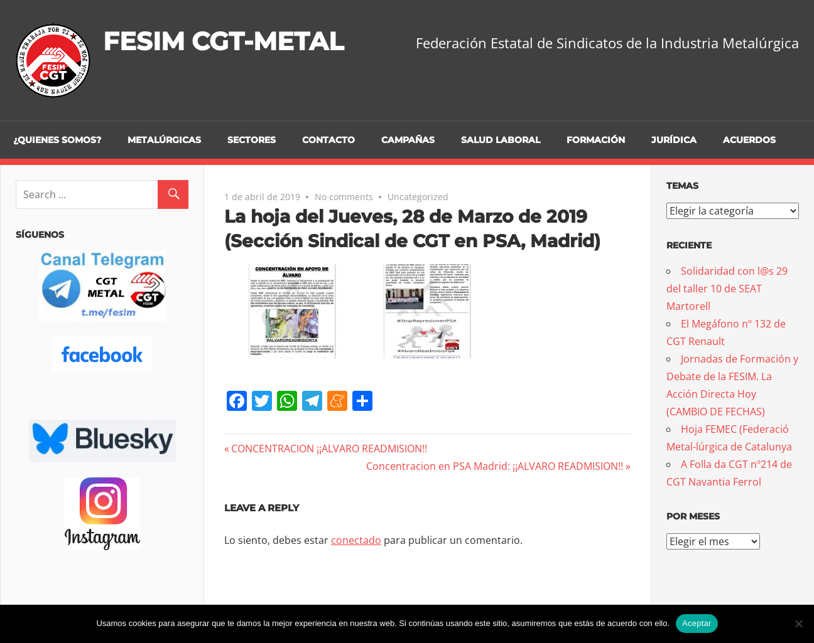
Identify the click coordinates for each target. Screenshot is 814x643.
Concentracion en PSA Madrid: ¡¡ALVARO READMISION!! (494, 466)
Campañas (408, 140)
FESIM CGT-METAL (223, 41)
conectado (356, 540)
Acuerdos (749, 140)
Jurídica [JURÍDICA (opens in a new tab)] (674, 140)
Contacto (328, 140)
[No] (798, 623)
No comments (344, 197)
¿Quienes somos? (57, 140)
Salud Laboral (500, 140)
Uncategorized (418, 197)
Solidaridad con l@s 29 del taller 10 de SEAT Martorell (727, 288)
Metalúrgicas (164, 140)
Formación (596, 140)
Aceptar (697, 623)
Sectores (251, 140)
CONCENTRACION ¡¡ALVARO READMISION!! (329, 448)
